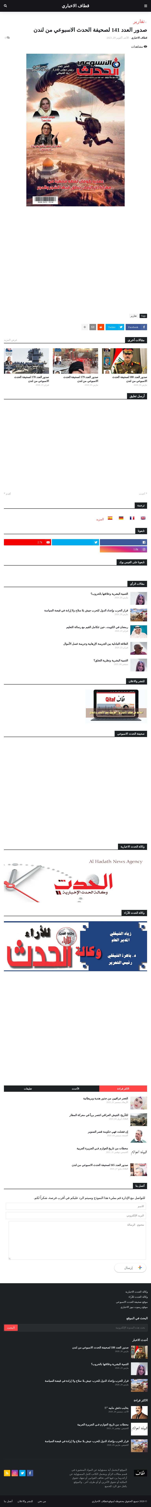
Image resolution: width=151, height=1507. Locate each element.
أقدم (8, 493)
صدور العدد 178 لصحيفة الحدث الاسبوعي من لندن (31, 379)
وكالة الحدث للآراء (138, 1296)
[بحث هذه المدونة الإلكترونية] (82, 1328)
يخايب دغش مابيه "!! (117, 1407)
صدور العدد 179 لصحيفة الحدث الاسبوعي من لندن (80, 379)
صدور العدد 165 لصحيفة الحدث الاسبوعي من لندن (100, 1165)
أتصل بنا (8, 1501)
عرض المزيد (10, 339)
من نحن (42, 1501)
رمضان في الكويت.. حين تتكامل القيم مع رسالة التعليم (97, 627)
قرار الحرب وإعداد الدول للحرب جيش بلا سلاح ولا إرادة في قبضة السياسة (86, 610)
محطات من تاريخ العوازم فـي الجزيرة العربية (102, 1148)
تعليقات (28, 1088)
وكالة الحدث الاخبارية (136, 1291)
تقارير (139, 21)
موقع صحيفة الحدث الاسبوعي (132, 1301)
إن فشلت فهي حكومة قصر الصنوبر (108, 1131)
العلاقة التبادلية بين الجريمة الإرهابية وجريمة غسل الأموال (95, 643)
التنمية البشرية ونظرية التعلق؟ (111, 660)
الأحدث (75, 1088)
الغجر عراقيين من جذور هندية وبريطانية (105, 1098)
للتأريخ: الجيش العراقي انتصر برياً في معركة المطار (98, 1115)
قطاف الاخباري (75, 5)
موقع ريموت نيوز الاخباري (134, 1307)
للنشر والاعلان (25, 1501)
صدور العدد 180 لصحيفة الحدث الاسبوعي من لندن (129, 379)
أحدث (142, 493)
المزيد (100, 519)
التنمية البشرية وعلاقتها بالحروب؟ (109, 593)
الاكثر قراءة (123, 1088)
